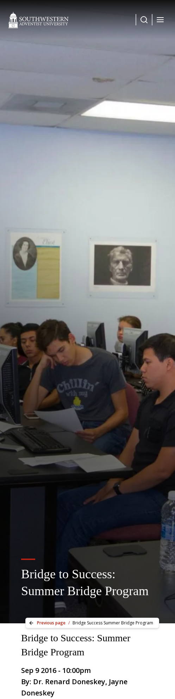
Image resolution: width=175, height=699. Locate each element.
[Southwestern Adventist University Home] (38, 19)
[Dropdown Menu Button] (144, 19)
